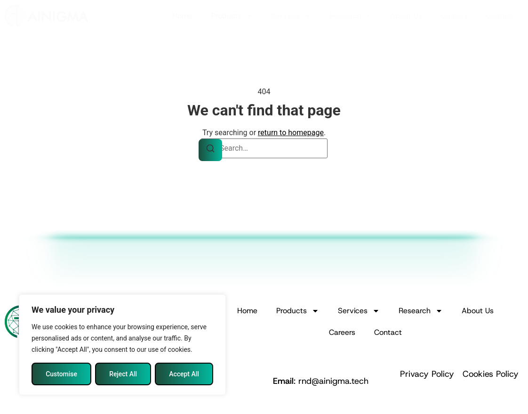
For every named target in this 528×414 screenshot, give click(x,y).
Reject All (123, 374)
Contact (500, 16)
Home (182, 16)
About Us (406, 16)
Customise (61, 374)
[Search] (210, 150)
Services (291, 15)
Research (350, 15)
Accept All (184, 374)
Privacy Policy (427, 374)
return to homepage (291, 132)
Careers (454, 16)
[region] (122, 344)
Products (231, 15)
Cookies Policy (491, 374)
